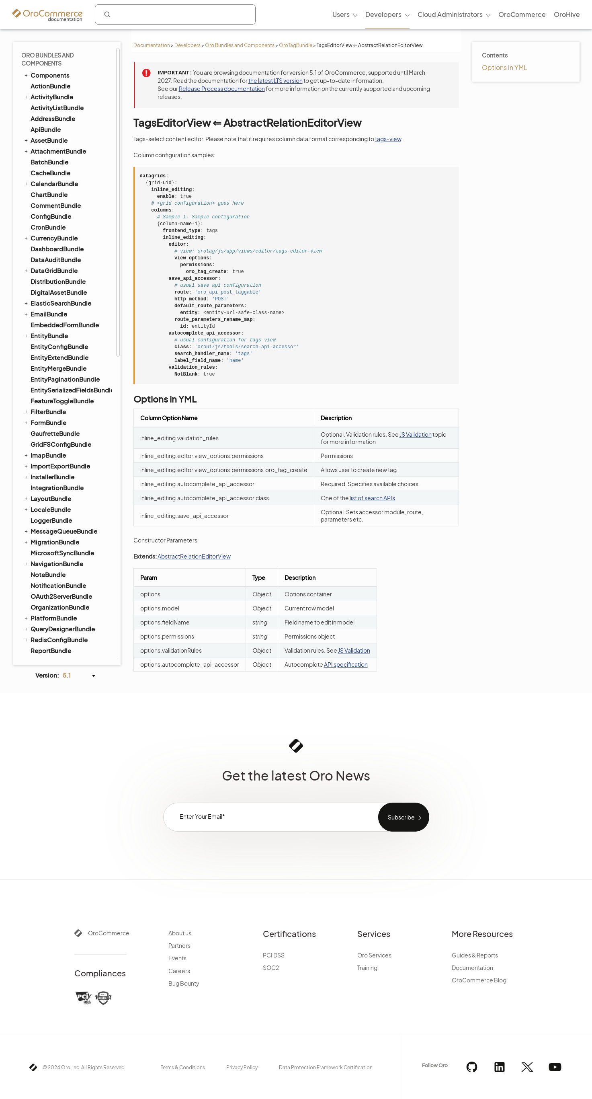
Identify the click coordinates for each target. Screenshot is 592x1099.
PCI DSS (274, 955)
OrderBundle (45, 359)
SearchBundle (47, 74)
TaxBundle (46, 456)
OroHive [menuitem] (567, 14)
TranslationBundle (53, 185)
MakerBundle (50, 619)
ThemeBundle (51, 174)
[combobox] (175, 14)
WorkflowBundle (51, 228)
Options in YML (504, 67)
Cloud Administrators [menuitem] (450, 14)
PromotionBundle (56, 391)
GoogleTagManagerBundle (70, 587)
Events (177, 957)
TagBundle (42, 129)
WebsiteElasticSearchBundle (67, 478)
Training (367, 967)
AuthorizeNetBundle (60, 554)
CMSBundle (44, 272)
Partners (179, 945)
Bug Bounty (183, 983)
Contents (495, 55)
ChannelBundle (53, 532)
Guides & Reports (475, 955)
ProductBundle (49, 402)
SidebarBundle (52, 107)
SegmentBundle (54, 96)
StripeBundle (50, 641)
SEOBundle (43, 435)
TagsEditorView (57, 140)
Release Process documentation (222, 88)
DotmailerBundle (55, 565)
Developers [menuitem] (383, 14)
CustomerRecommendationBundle (71, 326)
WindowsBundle (54, 218)
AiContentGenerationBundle (71, 652)
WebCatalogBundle (59, 467)
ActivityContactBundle (64, 511)
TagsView (48, 151)
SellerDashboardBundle (65, 424)
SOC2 (271, 967)
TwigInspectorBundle (61, 196)
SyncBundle (44, 118)
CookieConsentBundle (64, 304)
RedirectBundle (53, 413)
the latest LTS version (275, 80)
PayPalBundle (50, 370)
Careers (179, 970)
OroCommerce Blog (479, 980)
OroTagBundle (295, 45)
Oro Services (374, 955)
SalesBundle (49, 543)
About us (179, 933)
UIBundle (40, 207)
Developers (187, 45)
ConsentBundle (49, 283)
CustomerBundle (55, 315)
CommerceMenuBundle (61, 294)
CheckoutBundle (51, 261)
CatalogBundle (53, 250)
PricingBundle (47, 380)
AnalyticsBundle (54, 522)
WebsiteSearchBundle (59, 489)
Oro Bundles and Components (239, 45)
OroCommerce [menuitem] (522, 14)
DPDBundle (47, 576)
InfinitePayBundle (56, 598)
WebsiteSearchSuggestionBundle (71, 500)
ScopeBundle (50, 64)
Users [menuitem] (341, 14)
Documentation (151, 45)
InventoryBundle (54, 348)
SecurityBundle (53, 85)
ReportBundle (51, 53)
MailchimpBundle (56, 608)
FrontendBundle (50, 337)
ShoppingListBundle (56, 446)
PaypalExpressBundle (62, 630)
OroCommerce (108, 933)
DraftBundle (44, 239)
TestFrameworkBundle (59, 163)
